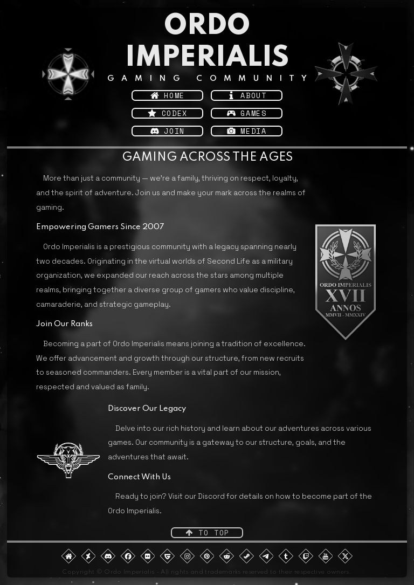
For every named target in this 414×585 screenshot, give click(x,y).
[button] (167, 95)
